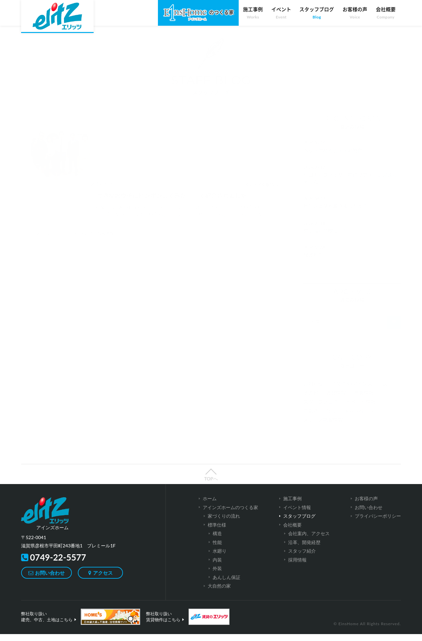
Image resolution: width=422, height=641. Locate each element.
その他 (310, 399)
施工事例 (253, 13)
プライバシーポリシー (378, 523)
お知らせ (313, 390)
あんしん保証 (226, 584)
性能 (217, 549)
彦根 (331, 417)
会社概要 (386, 13)
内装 (217, 566)
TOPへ (211, 485)
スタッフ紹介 (302, 558)
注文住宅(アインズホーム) (360, 390)
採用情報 (297, 566)
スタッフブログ (316, 13)
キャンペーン (359, 417)
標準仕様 (217, 531)
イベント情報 (361, 408)
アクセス (104, 580)
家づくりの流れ (224, 523)
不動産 (310, 417)
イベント (281, 13)
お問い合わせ (50, 580)
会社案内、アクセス (309, 540)
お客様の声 (355, 13)
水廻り (219, 558)
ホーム (27, 191)
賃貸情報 (336, 399)
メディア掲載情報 (323, 426)
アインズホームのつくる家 (230, 514)
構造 (217, 540)
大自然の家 (219, 592)
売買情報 (364, 399)
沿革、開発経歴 (304, 549)
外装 (217, 575)
